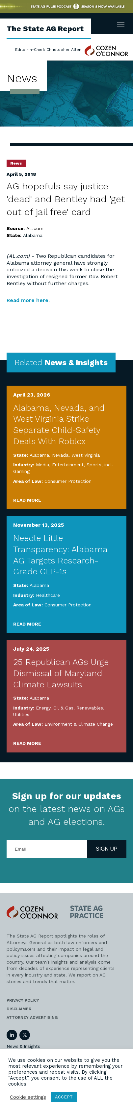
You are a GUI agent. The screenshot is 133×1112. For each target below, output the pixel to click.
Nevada (60, 455)
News (16, 163)
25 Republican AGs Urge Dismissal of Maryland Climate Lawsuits (61, 673)
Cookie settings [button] (28, 1097)
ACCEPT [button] (64, 1096)
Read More (27, 500)
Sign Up (107, 849)
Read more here (27, 300)
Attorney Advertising (32, 1017)
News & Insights (23, 1046)
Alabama (32, 235)
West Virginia (85, 455)
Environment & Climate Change (78, 724)
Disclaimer (19, 1009)
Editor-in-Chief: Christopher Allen (48, 49)
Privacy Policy (23, 1000)
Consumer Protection (68, 481)
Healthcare (48, 595)
